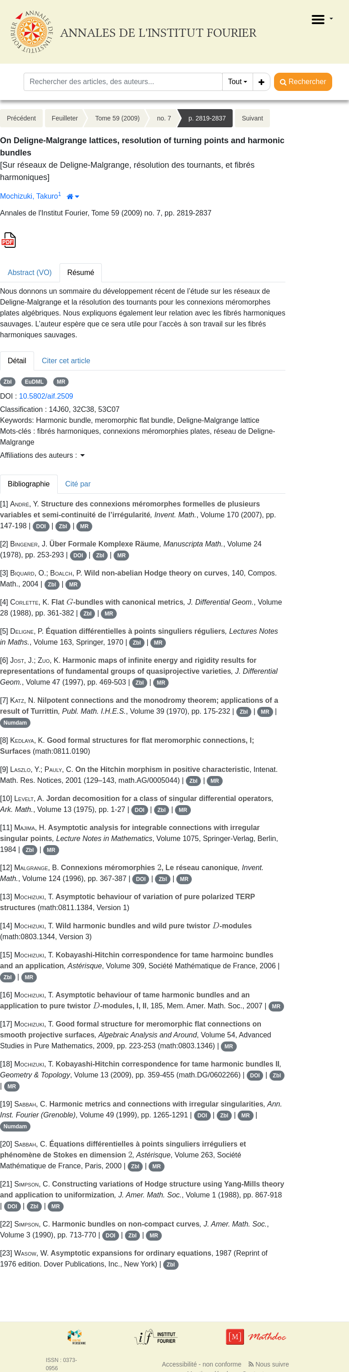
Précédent (21, 118)
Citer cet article (66, 361)
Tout (235, 81)
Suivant (252, 118)
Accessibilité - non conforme (201, 1364)
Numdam (15, 723)
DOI (41, 526)
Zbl (8, 382)
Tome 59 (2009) (117, 118)
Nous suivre (269, 1364)
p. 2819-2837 (207, 118)
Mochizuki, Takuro (29, 196)
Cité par (78, 484)
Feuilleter (65, 118)
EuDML (34, 382)
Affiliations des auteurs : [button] (42, 455)
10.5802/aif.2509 (46, 396)
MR (61, 382)
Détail (17, 361)
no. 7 (164, 118)
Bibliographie (29, 484)
